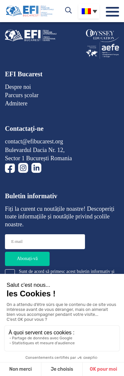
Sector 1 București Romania (38, 158)
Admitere (16, 103)
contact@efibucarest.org (34, 141)
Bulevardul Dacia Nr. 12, (34, 150)
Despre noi (18, 87)
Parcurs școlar (21, 95)
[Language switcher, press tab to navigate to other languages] (88, 11)
